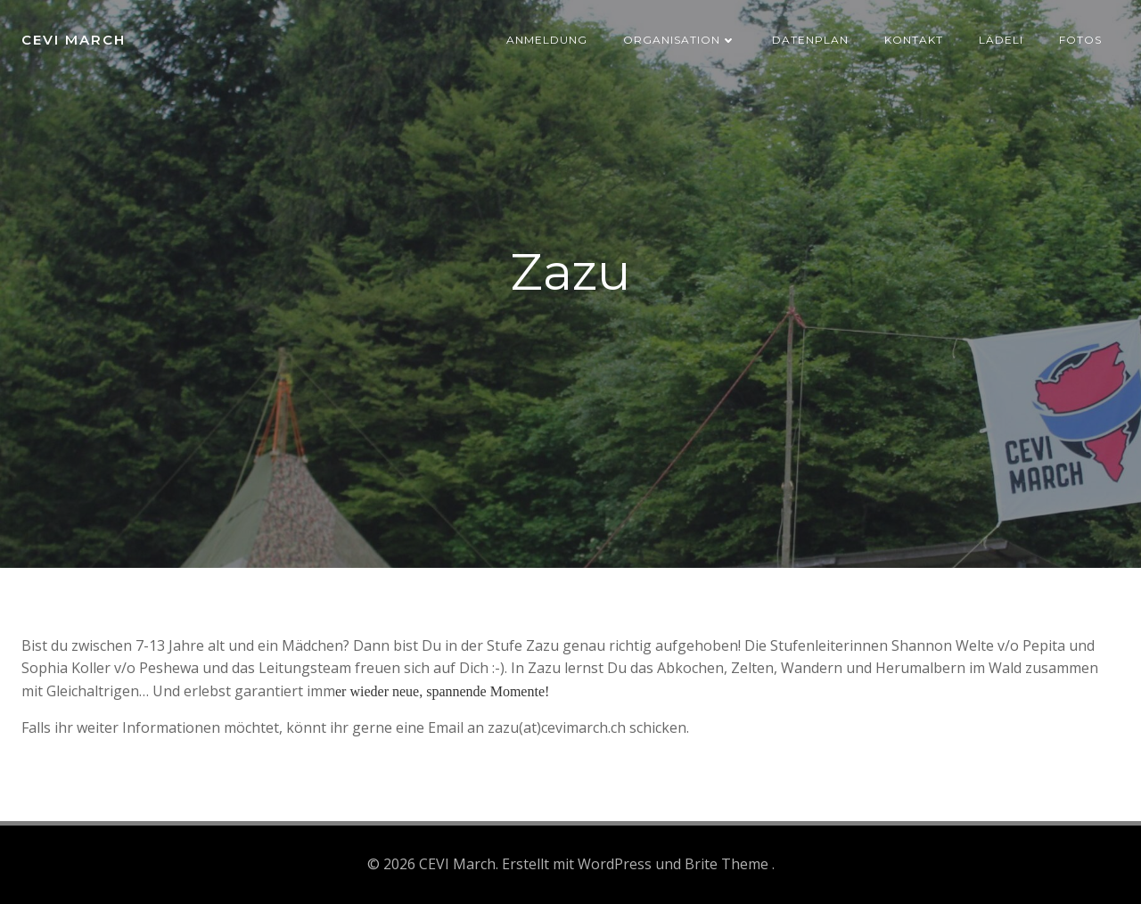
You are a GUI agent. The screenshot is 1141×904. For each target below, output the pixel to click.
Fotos (1080, 39)
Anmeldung (546, 39)
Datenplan (810, 39)
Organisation (679, 39)
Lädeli (1001, 39)
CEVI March (73, 39)
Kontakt (913, 39)
